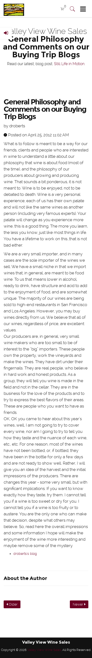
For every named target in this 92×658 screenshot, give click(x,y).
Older (12, 604)
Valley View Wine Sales (44, 650)
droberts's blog (25, 554)
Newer (79, 604)
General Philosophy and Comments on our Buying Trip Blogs (45, 109)
